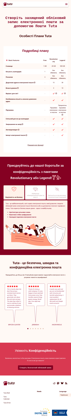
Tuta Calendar (7, 398)
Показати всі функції (35, 145)
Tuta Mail (7, 393)
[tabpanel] (35, 224)
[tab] (14, 192)
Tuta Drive (7, 403)
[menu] (66, 4)
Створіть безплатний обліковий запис (35, 367)
